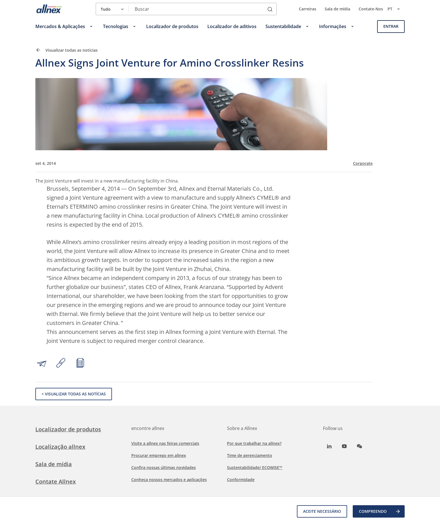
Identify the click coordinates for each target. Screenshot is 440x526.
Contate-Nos (371, 9)
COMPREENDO (380, 511)
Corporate (363, 163)
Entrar (390, 26)
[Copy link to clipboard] (61, 364)
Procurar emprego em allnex (158, 455)
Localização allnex (60, 446)
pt (396, 9)
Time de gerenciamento (249, 455)
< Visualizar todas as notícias (74, 394)
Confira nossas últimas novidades (163, 467)
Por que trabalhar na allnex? (254, 443)
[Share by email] (41, 364)
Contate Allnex (55, 481)
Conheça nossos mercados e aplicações (169, 479)
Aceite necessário (322, 511)
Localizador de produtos (68, 429)
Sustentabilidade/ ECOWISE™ (254, 467)
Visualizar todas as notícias (66, 50)
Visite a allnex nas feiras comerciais (165, 443)
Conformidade (241, 479)
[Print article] (80, 364)
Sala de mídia (337, 9)
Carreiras (307, 9)
